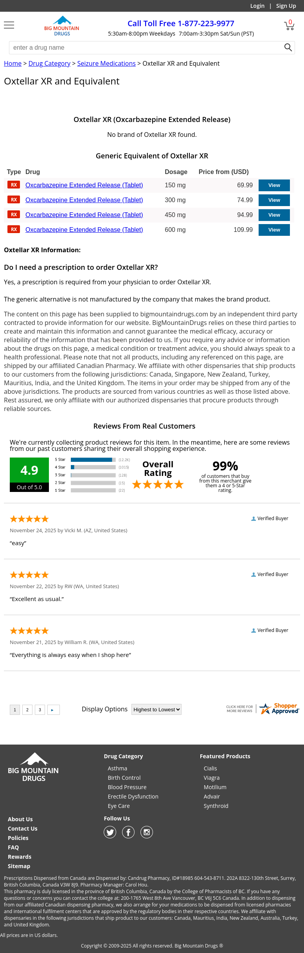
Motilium (215, 787)
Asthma (117, 768)
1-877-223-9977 (181, 23)
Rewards (19, 856)
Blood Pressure (127, 787)
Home (13, 63)
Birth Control (124, 777)
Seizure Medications (106, 63)
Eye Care (119, 805)
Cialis (210, 768)
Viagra (212, 777)
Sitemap (19, 866)
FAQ (13, 847)
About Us (20, 819)
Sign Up (286, 5)
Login (257, 5)
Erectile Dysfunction (133, 796)
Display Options (105, 709)
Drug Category (49, 63)
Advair (212, 796)
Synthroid (216, 805)
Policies (18, 838)
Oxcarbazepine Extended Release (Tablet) (84, 185)
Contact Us (23, 828)
